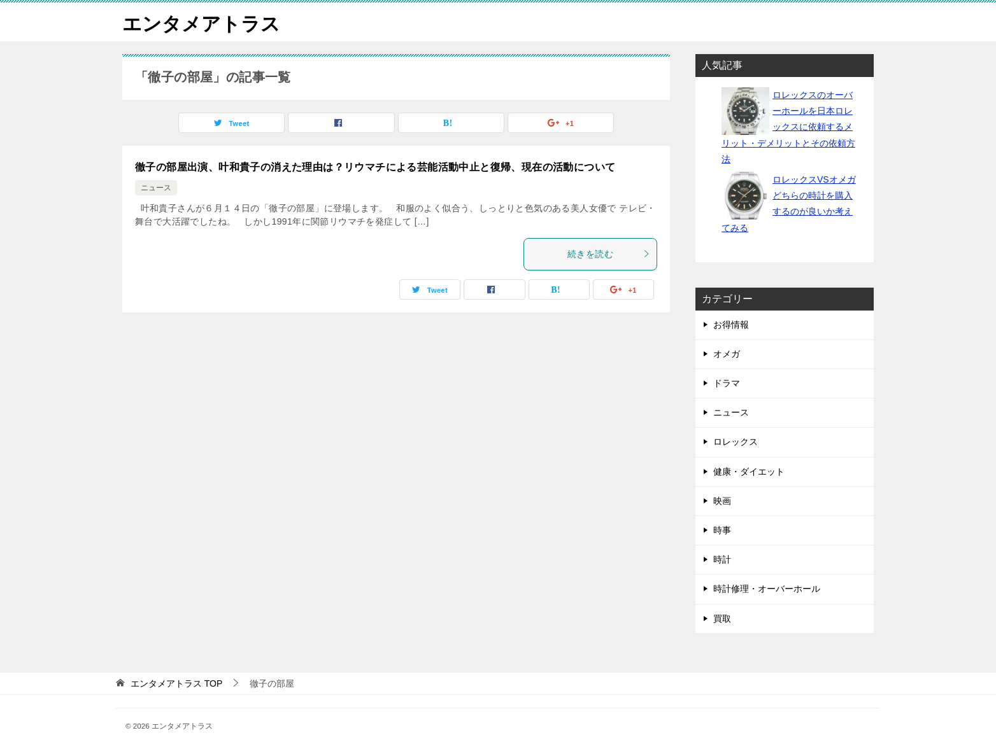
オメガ (726, 354)
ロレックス (735, 442)
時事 (722, 530)
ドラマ (726, 383)
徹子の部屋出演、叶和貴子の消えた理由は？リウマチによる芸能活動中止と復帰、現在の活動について (375, 167)
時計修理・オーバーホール (766, 589)
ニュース (156, 187)
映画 (722, 501)
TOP (176, 683)
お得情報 (731, 324)
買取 (722, 618)
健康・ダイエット (749, 471)
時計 (722, 559)
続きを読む (608, 254)
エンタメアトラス (201, 22)
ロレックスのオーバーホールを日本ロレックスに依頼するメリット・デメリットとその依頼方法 (788, 127)
